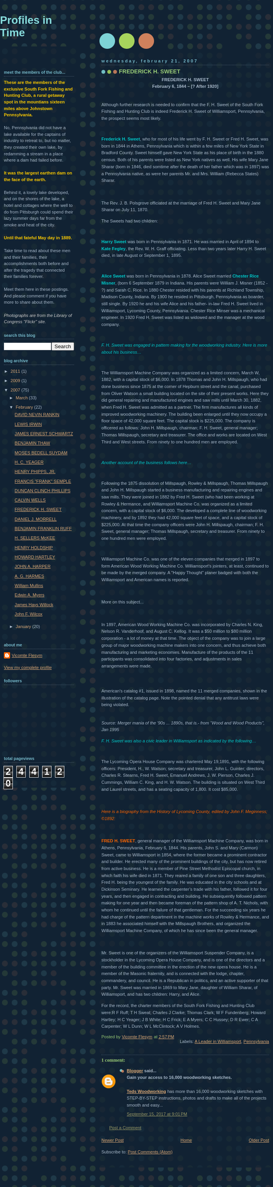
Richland (235, 290)
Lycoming (136, 310)
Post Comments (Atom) (150, 1152)
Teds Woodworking (146, 1091)
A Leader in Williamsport (218, 1041)
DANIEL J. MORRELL (36, 519)
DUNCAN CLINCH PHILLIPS (43, 490)
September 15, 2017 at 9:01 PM (157, 1114)
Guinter (237, 768)
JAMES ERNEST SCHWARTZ (44, 433)
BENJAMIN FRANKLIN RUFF (43, 528)
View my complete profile (28, 667)
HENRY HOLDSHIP (34, 547)
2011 (16, 371)
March (22, 397)
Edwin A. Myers (29, 595)
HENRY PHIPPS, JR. (35, 471)
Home (186, 1140)
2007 (16, 390)
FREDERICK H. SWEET (38, 509)
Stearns (130, 775)
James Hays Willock (34, 604)
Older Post (259, 1140)
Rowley (195, 483)
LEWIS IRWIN (28, 424)
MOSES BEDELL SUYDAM (41, 452)
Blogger (135, 1070)
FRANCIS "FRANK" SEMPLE (43, 481)
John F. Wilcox (29, 614)
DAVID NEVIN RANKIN (37, 414)
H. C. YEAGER (29, 462)
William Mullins (29, 585)
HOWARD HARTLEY (35, 557)
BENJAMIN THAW (32, 443)
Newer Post (112, 1140)
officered (109, 427)
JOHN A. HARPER (33, 566)
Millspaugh (238, 379)
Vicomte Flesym (27, 655)
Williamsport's (198, 566)
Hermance (131, 504)
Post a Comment (125, 1127)
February (25, 407)
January (24, 626)
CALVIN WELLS (30, 500)
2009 (16, 380)
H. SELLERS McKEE (35, 538)
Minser (222, 310)
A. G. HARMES (29, 576)
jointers (220, 566)
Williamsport (224, 111)
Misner (108, 283)
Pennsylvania (256, 1041)
